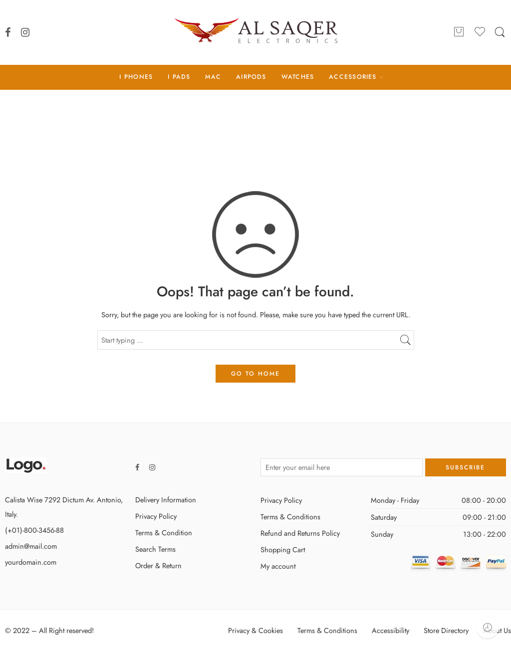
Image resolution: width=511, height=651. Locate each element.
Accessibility (390, 630)
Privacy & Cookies (255, 630)
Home (255, 131)
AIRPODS (251, 76)
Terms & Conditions (290, 516)
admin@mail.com (31, 546)
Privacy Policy (156, 516)
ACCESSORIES (353, 76)
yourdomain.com (30, 562)
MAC (213, 76)
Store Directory (446, 630)
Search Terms (155, 549)
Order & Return (158, 565)
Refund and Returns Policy (300, 533)
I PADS (179, 76)
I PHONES (136, 76)
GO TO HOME (255, 373)
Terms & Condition (163, 532)
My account (277, 566)
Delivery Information (165, 499)
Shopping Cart (282, 549)
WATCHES (297, 76)
